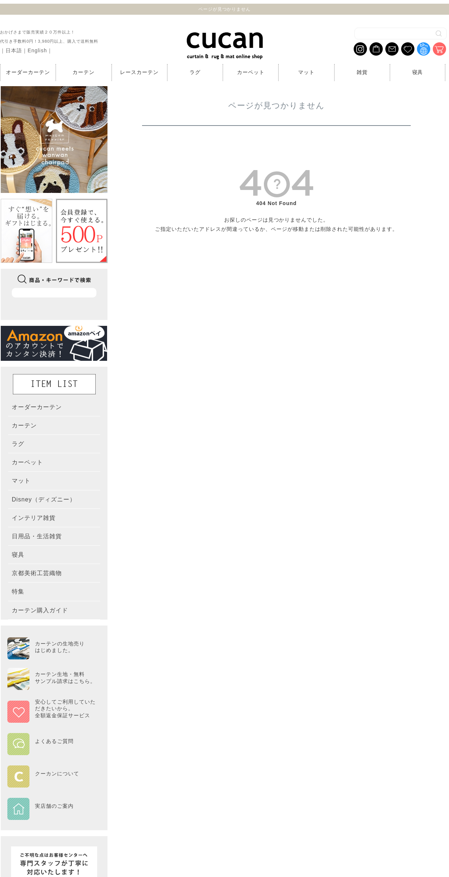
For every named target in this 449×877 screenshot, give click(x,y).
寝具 (417, 72)
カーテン (84, 72)
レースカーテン (139, 72)
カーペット (251, 72)
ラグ (195, 72)
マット (306, 72)
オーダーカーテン (28, 72)
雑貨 (362, 72)
